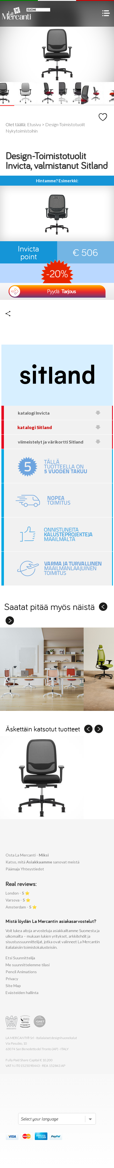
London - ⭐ (18, 893)
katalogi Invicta (59, 412)
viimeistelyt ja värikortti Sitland (59, 441)
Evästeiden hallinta (22, 992)
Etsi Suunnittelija (20, 957)
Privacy (12, 978)
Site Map (13, 985)
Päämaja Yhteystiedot (25, 868)
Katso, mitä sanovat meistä (42, 862)
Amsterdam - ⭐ (21, 907)
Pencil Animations (21, 971)
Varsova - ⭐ (18, 900)
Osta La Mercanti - (27, 855)
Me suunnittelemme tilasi (28, 964)
